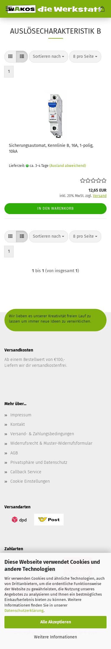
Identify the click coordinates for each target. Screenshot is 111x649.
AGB (14, 453)
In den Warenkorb (55, 208)
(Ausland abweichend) (67, 166)
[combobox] (48, 57)
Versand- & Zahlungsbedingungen (42, 433)
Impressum (20, 415)
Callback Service (25, 471)
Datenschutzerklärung (24, 610)
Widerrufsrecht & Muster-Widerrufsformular (51, 443)
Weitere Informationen (55, 637)
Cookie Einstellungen (30, 481)
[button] (10, 57)
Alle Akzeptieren (55, 622)
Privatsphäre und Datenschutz (38, 462)
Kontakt (17, 424)
